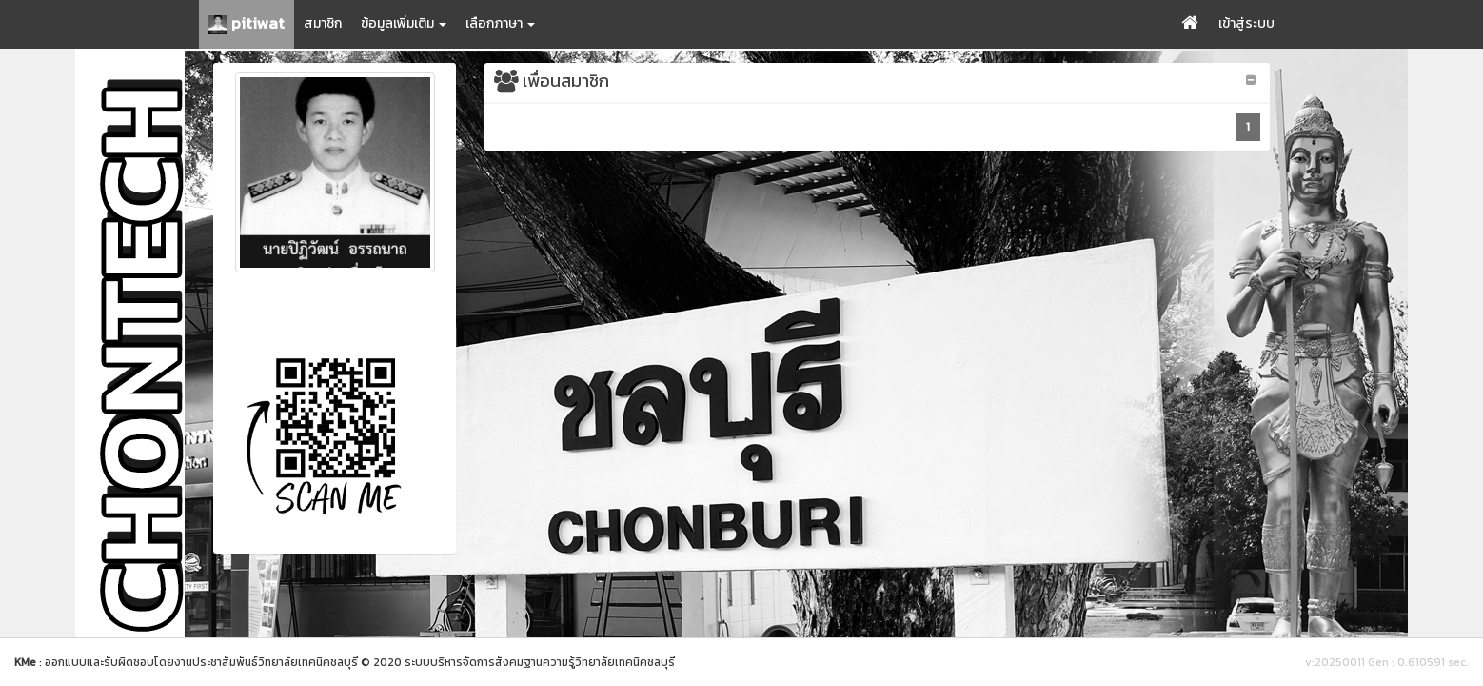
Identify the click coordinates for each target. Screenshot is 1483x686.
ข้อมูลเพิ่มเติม (403, 23)
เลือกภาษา (500, 23)
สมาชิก (323, 23)
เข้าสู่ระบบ (1246, 23)
